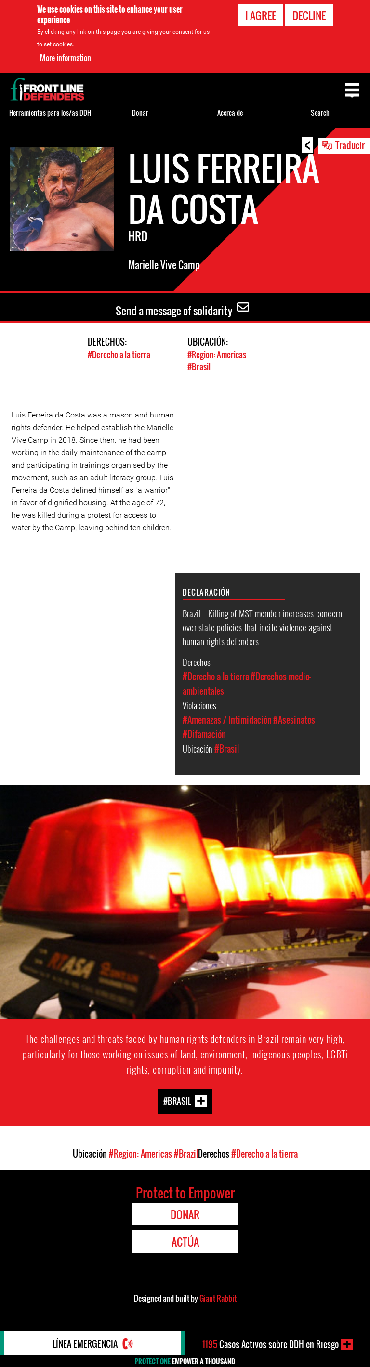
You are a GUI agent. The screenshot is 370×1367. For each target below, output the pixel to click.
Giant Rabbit (218, 1298)
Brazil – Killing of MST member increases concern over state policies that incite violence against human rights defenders (262, 627)
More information (65, 57)
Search (320, 112)
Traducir (350, 145)
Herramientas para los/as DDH (50, 112)
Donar (140, 112)
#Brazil (186, 1153)
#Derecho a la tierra (119, 355)
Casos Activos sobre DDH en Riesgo (270, 1344)
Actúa (185, 1242)
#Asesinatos (294, 720)
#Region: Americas (216, 355)
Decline (309, 15)
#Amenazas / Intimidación (227, 720)
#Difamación (204, 734)
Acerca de (230, 112)
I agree (260, 15)
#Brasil (199, 367)
